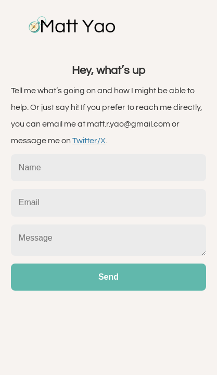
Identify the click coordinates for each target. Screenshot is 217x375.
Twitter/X (89, 140)
